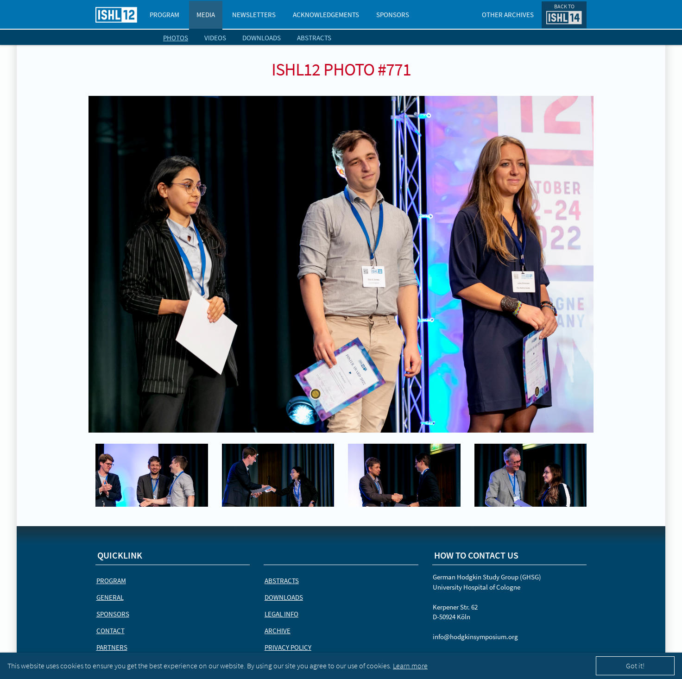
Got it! (635, 665)
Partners (111, 647)
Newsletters (254, 14)
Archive (277, 630)
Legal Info (281, 614)
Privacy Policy (288, 647)
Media (205, 14)
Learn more (410, 665)
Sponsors (392, 14)
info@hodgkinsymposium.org (475, 636)
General (110, 597)
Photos (175, 37)
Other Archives (508, 14)
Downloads (261, 37)
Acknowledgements (326, 14)
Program (164, 14)
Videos (215, 37)
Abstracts (314, 37)
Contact (110, 630)
